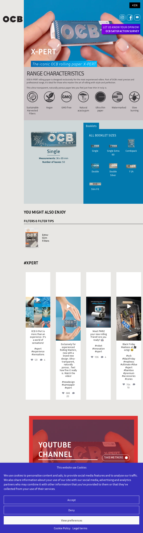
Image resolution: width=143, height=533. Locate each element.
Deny (71, 510)
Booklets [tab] (91, 126)
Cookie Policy (62, 528)
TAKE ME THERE (113, 457)
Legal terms (79, 528)
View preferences (71, 520)
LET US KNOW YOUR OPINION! (121, 29)
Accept (71, 500)
